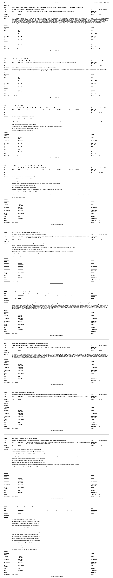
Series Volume (6, 40)
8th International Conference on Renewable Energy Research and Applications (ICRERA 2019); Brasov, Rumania (51, 510)
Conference (94, 44)
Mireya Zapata (22, 392)
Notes (5, 46)
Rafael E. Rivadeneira (17, 343)
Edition (92, 39)
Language (6, 33)
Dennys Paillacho (30, 392)
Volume (6, 14)
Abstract (6, 18)
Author (5, 7)
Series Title (20, 36)
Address (6, 25)
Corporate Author (6, 28)
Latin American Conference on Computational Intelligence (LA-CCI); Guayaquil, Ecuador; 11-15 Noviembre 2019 (51, 62)
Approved (93, 46)
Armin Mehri (14, 105)
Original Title (94, 33)
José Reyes (14, 291)
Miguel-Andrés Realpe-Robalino (31, 7)
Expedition (20, 44)
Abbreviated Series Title (94, 37)
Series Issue (21, 39)
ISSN (5, 42)
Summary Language (20, 34)
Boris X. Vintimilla (24, 58)
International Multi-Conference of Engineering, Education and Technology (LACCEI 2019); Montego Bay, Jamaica (51, 294)
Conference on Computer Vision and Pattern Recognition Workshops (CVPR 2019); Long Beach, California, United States (53, 109)
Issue (19, 14)
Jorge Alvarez (15, 392)
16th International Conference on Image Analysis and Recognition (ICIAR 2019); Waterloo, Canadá (48, 347)
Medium (93, 42)
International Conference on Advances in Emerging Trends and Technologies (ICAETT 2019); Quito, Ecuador (50, 11)
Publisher (6, 30)
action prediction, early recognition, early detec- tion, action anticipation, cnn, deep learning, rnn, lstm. (34, 67)
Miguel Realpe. (27, 291)
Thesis (92, 27)
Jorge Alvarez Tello (16, 438)
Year (5, 11)
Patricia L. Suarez (16, 165)
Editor (92, 30)
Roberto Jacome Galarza (17, 7)
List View (96, 2)
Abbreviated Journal (94, 12)
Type (92, 9)
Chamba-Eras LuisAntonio (46, 7)
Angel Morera (15, 232)
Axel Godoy (20, 291)
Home (5, 2)
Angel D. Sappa (21, 105)
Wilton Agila (14, 506)
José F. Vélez (37, 232)
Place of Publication (20, 31)
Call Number (7, 48)
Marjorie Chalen (15, 58)
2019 (13, 11)
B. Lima (35, 506)
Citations (100, 2)
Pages (92, 14)
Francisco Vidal (28, 506)
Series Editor (7, 36)
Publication (20, 11)
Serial (92, 48)
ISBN (19, 42)
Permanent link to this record (56, 50)
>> (58, 2)
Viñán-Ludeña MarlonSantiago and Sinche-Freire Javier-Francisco (68, 7)
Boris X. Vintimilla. (43, 343)
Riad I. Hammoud (42, 165)
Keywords (6, 16)
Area (5, 44)
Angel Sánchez (22, 232)
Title (5, 9)
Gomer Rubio (21, 506)
